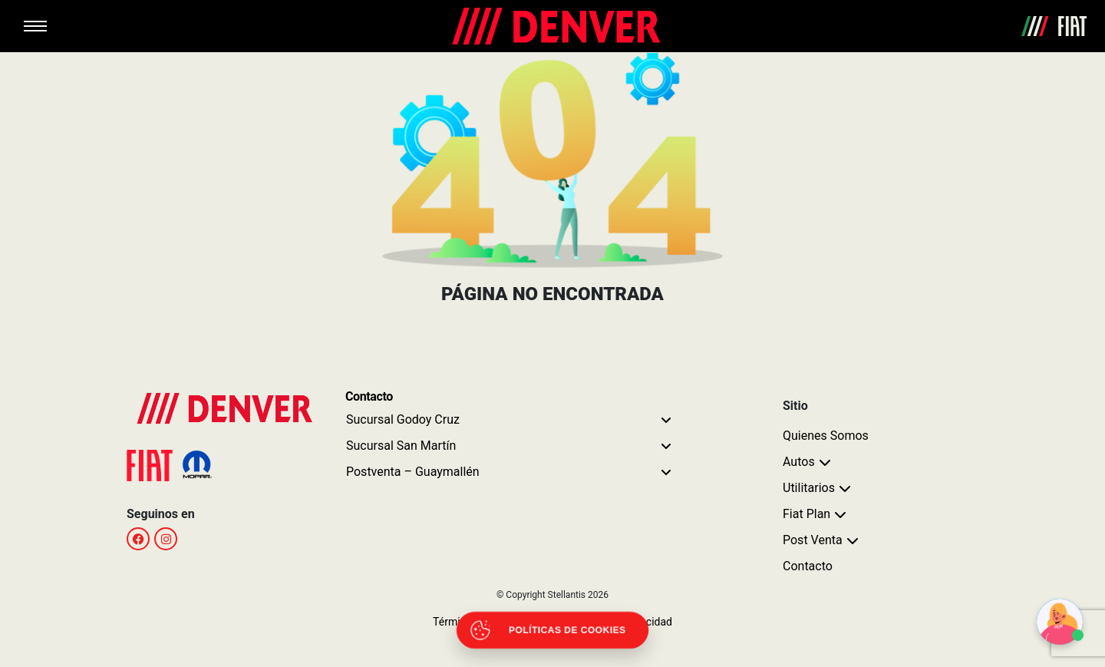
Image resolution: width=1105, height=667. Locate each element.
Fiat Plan (806, 514)
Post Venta (813, 540)
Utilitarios (809, 487)
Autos (799, 461)
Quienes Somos (826, 435)
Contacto (808, 566)
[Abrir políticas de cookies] (552, 630)
